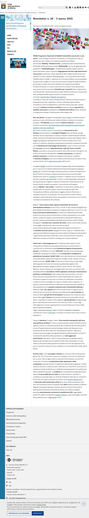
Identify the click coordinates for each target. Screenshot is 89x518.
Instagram (76, 310)
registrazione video (55, 161)
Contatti (10, 54)
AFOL (9, 45)
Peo (10, 486)
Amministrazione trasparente (16, 423)
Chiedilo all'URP (11, 479)
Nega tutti (83, 504)
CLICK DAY (51, 313)
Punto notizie (12, 38)
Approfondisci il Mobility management (53, 97)
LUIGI (69, 118)
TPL (8, 48)
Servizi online (10, 430)
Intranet (8, 441)
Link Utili (10, 42)
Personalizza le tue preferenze (18, 513)
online (50, 320)
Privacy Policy (10, 434)
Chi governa (10, 412)
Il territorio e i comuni (13, 427)
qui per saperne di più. (75, 380)
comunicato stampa (44, 310)
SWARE (42, 166)
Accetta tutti (37, 513)
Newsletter (42, 12)
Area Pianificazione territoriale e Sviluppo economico (21, 12)
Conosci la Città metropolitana (16, 416)
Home (2, 12)
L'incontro (52, 177)
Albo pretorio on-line (13, 419)
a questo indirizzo (61, 395)
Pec (10, 482)
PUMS (81, 207)
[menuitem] (18, 35)
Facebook (68, 310)
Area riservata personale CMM (16, 437)
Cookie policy (41, 505)
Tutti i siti (9, 450)
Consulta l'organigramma (17, 498)
